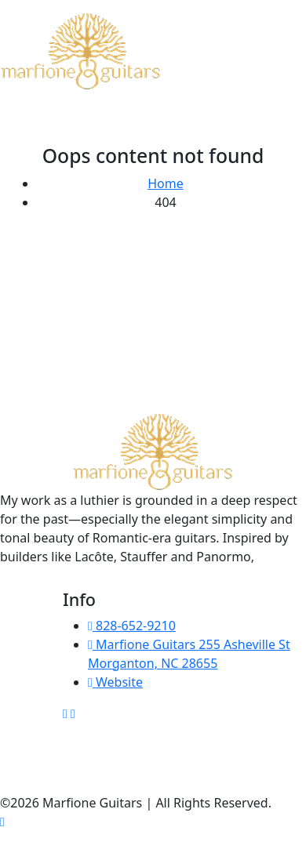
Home (166, 183)
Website (115, 682)
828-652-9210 (132, 625)
